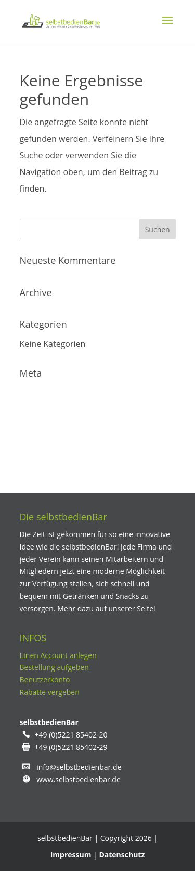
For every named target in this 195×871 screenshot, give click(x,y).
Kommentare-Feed (56, 433)
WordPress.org (48, 454)
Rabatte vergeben (50, 692)
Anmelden (39, 392)
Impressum (71, 855)
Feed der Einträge (54, 413)
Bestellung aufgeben (54, 667)
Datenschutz (122, 855)
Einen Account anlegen (58, 655)
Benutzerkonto (45, 680)
